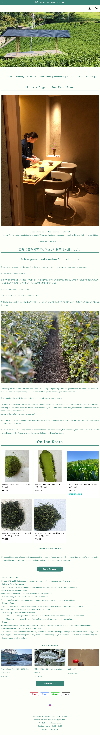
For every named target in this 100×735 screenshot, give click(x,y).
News (80, 77)
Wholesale (59, 77)
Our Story (19, 77)
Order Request (50, 569)
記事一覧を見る (50, 683)
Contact (70, 77)
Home (9, 77)
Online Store (45, 77)
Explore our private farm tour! (50, 241)
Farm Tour (31, 77)
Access (89, 77)
